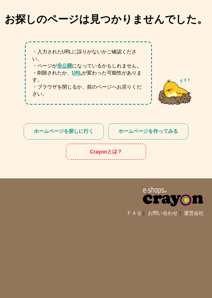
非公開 (64, 66)
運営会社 (194, 213)
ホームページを (64, 131)
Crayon (106, 151)
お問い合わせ (163, 213)
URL (77, 73)
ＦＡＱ (134, 213)
